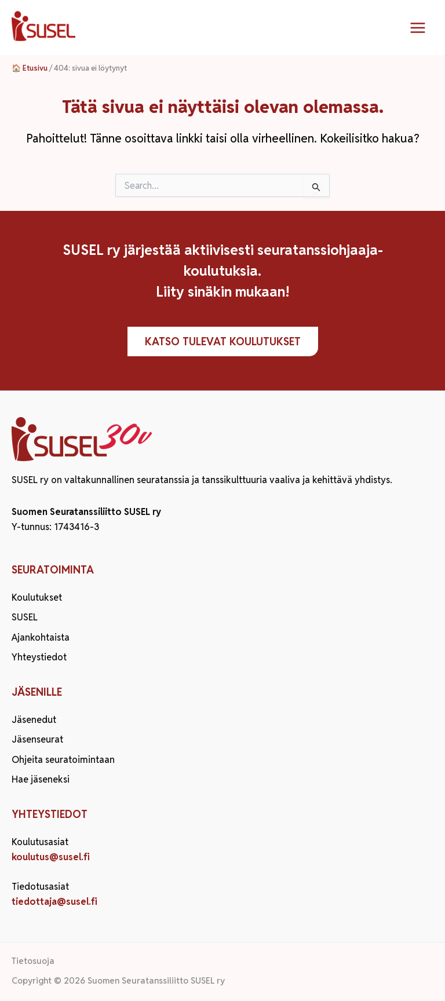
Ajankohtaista (41, 637)
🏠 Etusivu (30, 68)
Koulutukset (37, 597)
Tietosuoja (33, 960)
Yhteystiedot (39, 657)
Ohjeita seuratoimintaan (63, 760)
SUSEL (25, 617)
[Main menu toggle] (417, 27)
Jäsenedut (34, 720)
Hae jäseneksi (41, 779)
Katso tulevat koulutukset (223, 341)
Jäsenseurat (37, 739)
